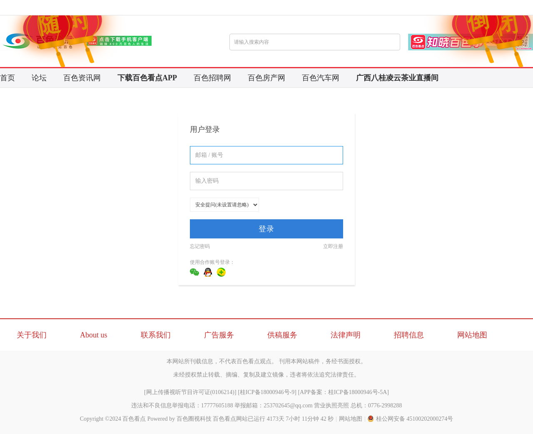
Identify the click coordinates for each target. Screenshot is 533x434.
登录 (266, 229)
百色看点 (134, 419)
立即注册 (333, 246)
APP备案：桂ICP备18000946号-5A (343, 392)
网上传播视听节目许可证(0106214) (190, 392)
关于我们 (32, 335)
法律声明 (346, 335)
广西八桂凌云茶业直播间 (397, 78)
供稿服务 (282, 335)
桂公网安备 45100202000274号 (410, 419)
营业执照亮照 (331, 405)
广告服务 (219, 335)
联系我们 (156, 335)
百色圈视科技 (194, 419)
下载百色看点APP (147, 78)
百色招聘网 (212, 78)
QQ (207, 272)
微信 (194, 272)
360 (221, 272)
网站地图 (472, 335)
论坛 (39, 78)
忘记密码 (200, 246)
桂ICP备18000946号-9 (267, 392)
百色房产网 (266, 78)
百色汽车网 (320, 78)
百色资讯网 (82, 78)
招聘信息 (409, 335)
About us (93, 335)
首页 (7, 78)
